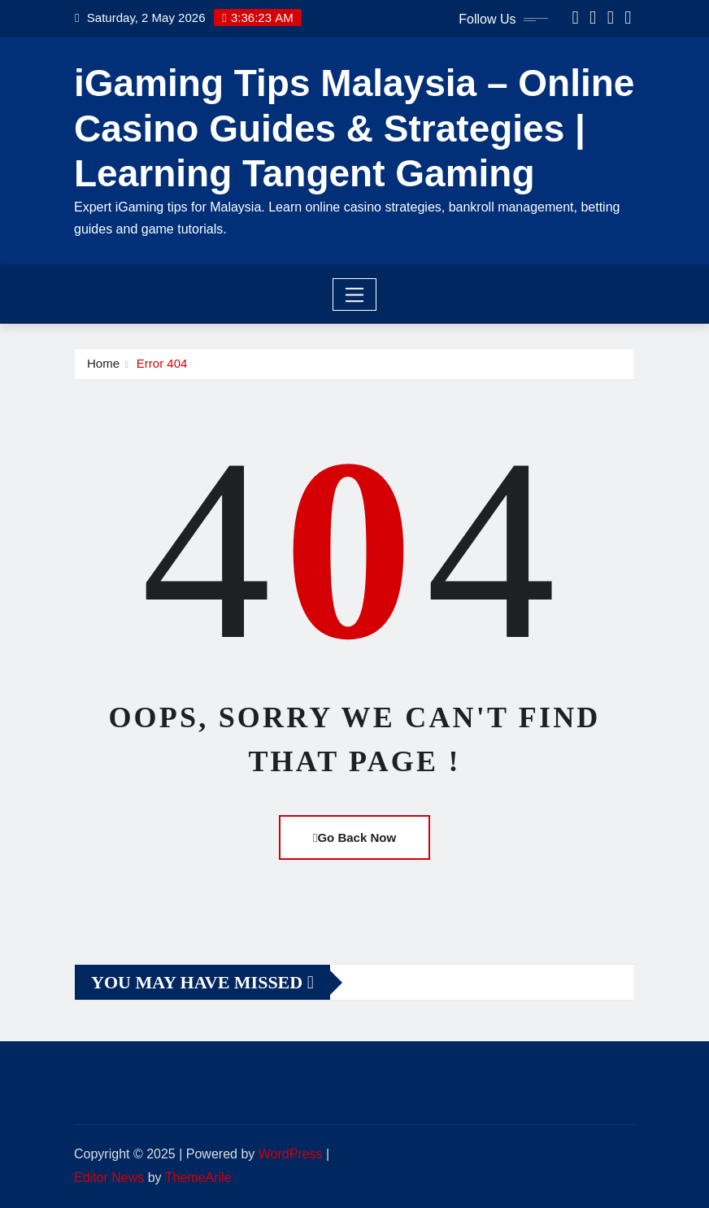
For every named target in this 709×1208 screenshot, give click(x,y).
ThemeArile (198, 1177)
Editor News (109, 1177)
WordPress (291, 1154)
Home (103, 363)
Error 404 (162, 363)
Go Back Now (354, 837)
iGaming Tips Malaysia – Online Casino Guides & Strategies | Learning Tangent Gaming (354, 128)
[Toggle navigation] (355, 294)
